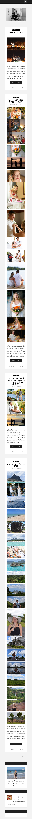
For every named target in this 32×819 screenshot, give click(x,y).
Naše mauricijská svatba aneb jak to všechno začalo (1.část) (16, 381)
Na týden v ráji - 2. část (16, 465)
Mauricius (16, 97)
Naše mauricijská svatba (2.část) (16, 101)
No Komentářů (10, 87)
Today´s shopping (16, 796)
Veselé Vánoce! (16, 32)
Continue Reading (16, 82)
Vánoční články (15, 29)
